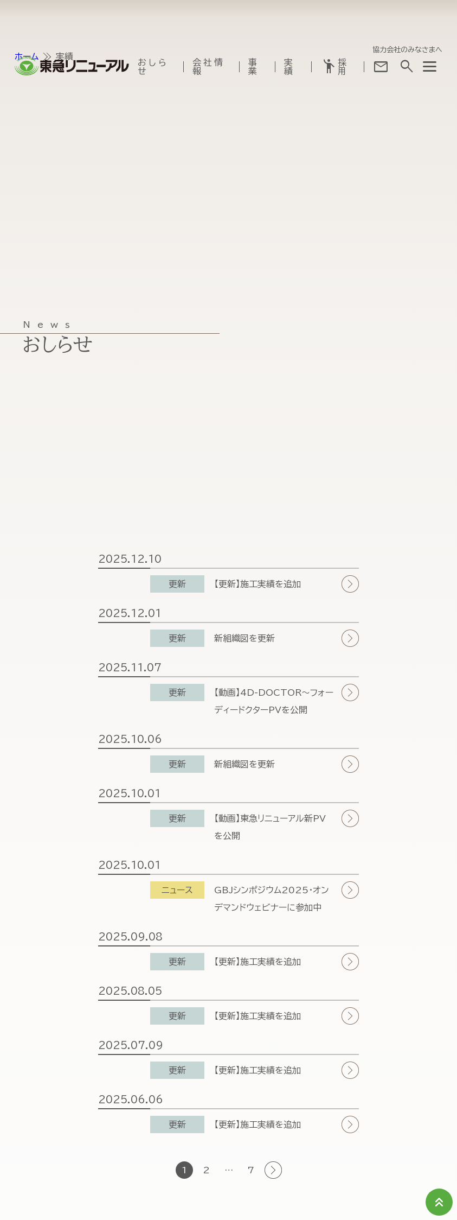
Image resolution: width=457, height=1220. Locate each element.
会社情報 (208, 64)
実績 (289, 64)
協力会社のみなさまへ (407, 47)
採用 (334, 64)
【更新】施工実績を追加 (257, 584)
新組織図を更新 (244, 638)
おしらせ (153, 64)
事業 (253, 64)
